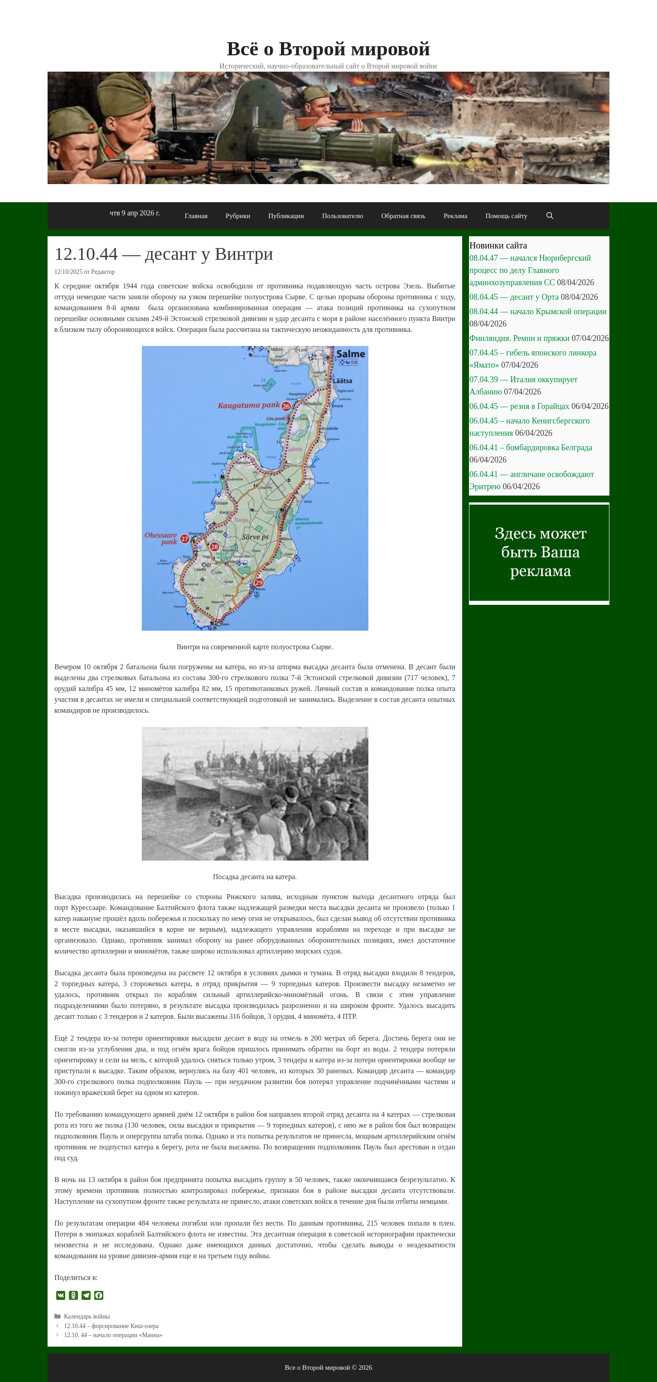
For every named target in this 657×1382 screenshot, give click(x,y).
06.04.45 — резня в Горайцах (519, 406)
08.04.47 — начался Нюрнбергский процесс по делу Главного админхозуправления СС (530, 270)
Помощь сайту (506, 215)
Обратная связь (403, 215)
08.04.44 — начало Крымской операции (538, 311)
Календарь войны (87, 1316)
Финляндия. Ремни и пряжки (519, 338)
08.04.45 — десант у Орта (514, 297)
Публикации (286, 215)
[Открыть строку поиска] (549, 215)
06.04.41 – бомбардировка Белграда (530, 447)
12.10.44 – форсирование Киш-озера (111, 1326)
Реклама (455, 215)
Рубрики (238, 215)
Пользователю (342, 215)
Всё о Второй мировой (328, 48)
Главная (196, 215)
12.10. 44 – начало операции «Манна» (113, 1335)
